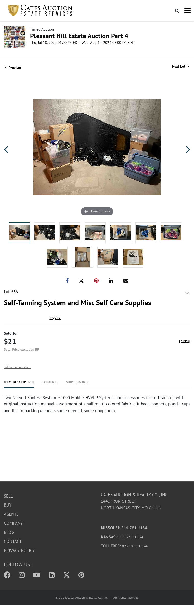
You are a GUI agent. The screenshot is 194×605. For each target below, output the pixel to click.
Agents (11, 514)
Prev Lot (13, 67)
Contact (13, 541)
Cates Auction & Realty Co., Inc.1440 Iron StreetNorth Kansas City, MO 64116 (134, 501)
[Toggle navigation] (187, 10)
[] (184, 341)
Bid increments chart (17, 367)
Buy (7, 505)
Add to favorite (187, 292)
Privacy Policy (19, 550)
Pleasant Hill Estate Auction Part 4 (79, 35)
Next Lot (180, 66)
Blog (9, 532)
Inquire (55, 317)
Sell (8, 496)
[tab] (19, 384)
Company (13, 523)
